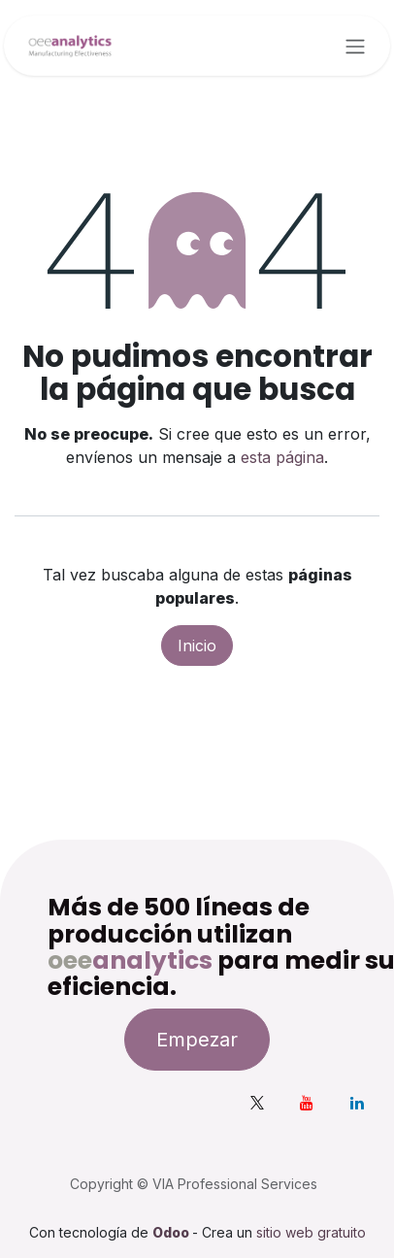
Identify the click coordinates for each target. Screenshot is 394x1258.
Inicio (197, 645)
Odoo (172, 1232)
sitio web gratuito (311, 1232)
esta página (282, 457)
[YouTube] (306, 1102)
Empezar (197, 1039)
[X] (257, 1102)
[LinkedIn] (357, 1102)
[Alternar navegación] (355, 45)
